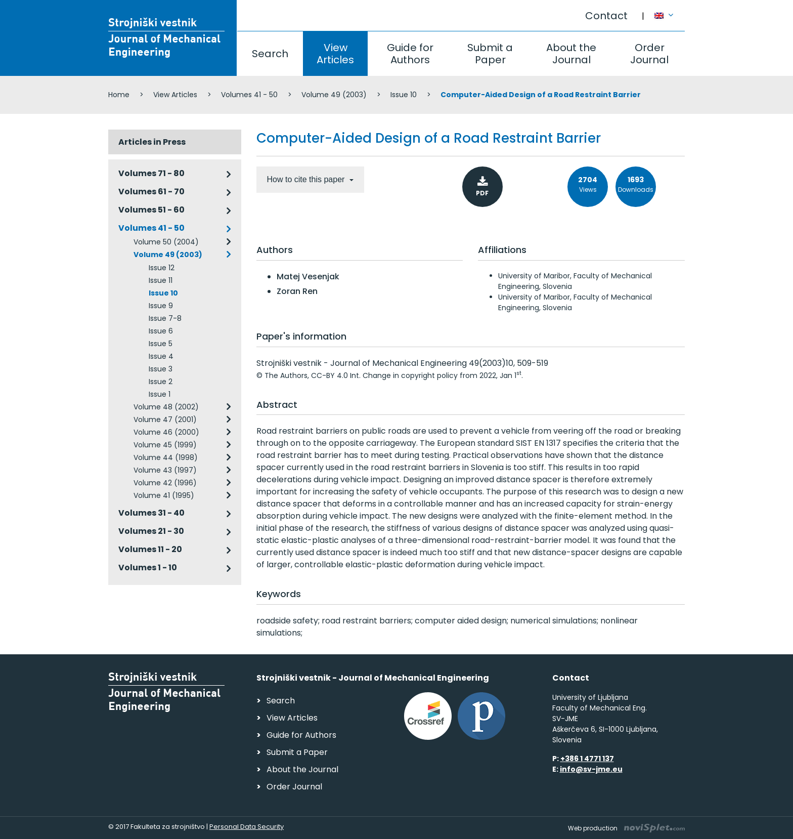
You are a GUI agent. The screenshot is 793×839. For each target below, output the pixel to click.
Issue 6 (161, 331)
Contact (606, 16)
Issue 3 (160, 369)
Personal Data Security (246, 826)
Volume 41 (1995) (164, 495)
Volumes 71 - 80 (151, 173)
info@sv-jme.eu (591, 769)
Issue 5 (160, 344)
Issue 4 (161, 356)
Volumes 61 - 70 (151, 191)
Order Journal (649, 53)
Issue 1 (159, 394)
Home (118, 95)
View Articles (335, 53)
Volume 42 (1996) (165, 483)
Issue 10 (403, 95)
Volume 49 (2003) (334, 95)
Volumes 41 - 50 (249, 95)
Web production (626, 828)
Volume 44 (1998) (166, 457)
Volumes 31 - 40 (151, 513)
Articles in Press (152, 142)
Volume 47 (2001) (165, 419)
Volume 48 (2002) (166, 407)
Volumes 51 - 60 (151, 210)
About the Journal (571, 53)
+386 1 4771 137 (587, 758)
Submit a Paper (490, 53)
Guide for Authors (410, 53)
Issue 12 (161, 268)
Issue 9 (161, 306)
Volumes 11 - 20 (150, 549)
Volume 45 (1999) (165, 445)
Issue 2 (160, 381)
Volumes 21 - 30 (151, 531)
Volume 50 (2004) (166, 242)
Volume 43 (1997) (165, 470)
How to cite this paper (307, 179)
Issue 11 (160, 280)
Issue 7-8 (165, 318)
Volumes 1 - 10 (147, 567)
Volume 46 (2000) (166, 432)
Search (270, 54)
